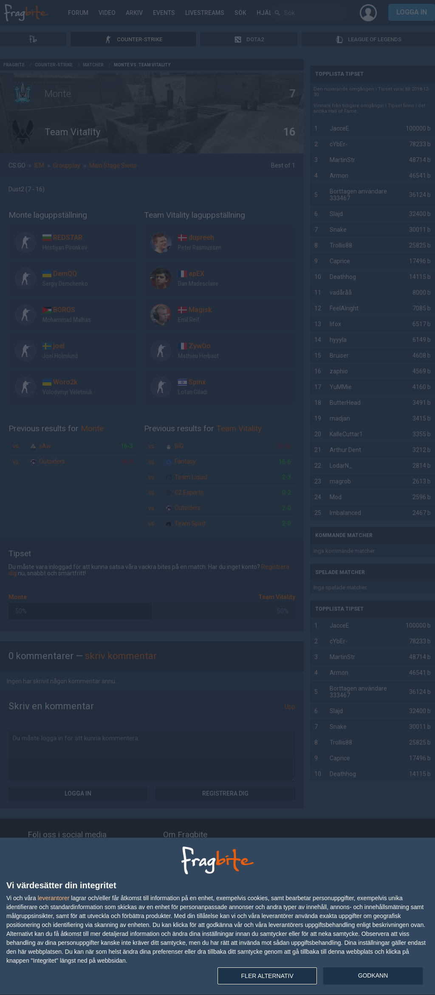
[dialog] (217, 916)
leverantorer (54, 898)
